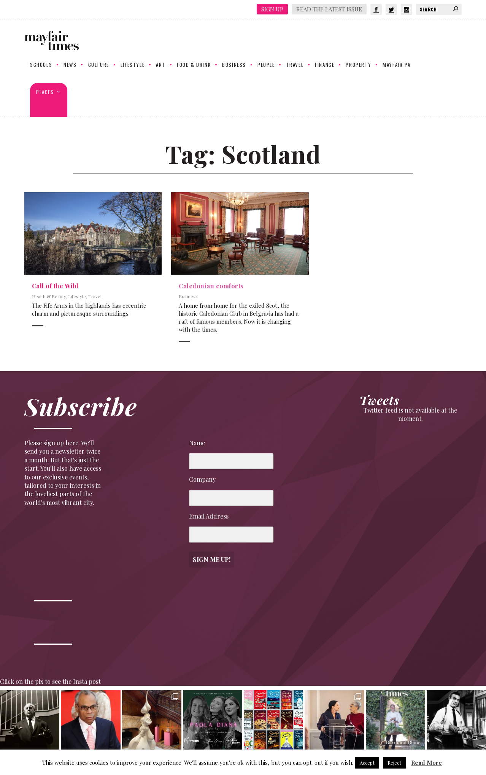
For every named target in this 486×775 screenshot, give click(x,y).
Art (160, 70)
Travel (295, 70)
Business (234, 70)
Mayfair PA (396, 70)
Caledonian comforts (211, 286)
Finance (324, 70)
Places (45, 98)
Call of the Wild (55, 286)
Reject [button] (394, 762)
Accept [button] (367, 762)
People (266, 70)
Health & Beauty (49, 297)
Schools (41, 70)
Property (358, 70)
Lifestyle (133, 70)
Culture (98, 70)
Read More (426, 762)
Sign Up (272, 9)
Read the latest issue (329, 9)
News (70, 70)
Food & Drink (194, 70)
